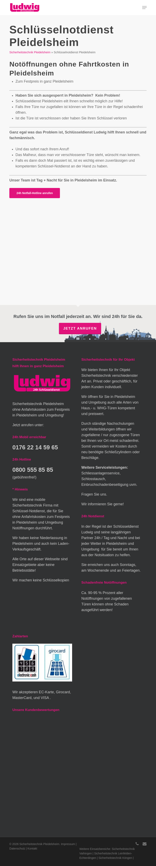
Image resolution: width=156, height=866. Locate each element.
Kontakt (32, 848)
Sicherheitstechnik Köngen (115, 857)
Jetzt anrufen (80, 328)
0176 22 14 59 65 (35, 447)
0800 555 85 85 (32, 469)
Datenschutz (17, 848)
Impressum (68, 844)
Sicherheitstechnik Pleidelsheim (29, 52)
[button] (144, 7)
